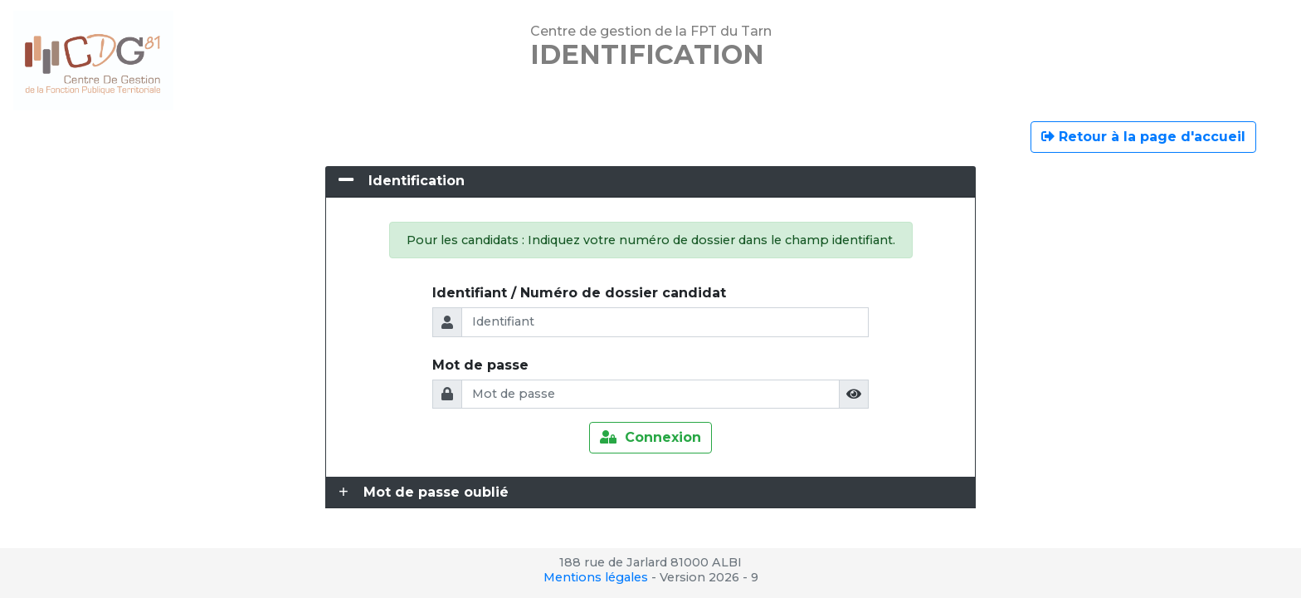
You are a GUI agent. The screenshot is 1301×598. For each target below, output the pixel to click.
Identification (416, 181)
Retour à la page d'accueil (1143, 137)
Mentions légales (595, 577)
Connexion (650, 437)
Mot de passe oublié (436, 492)
